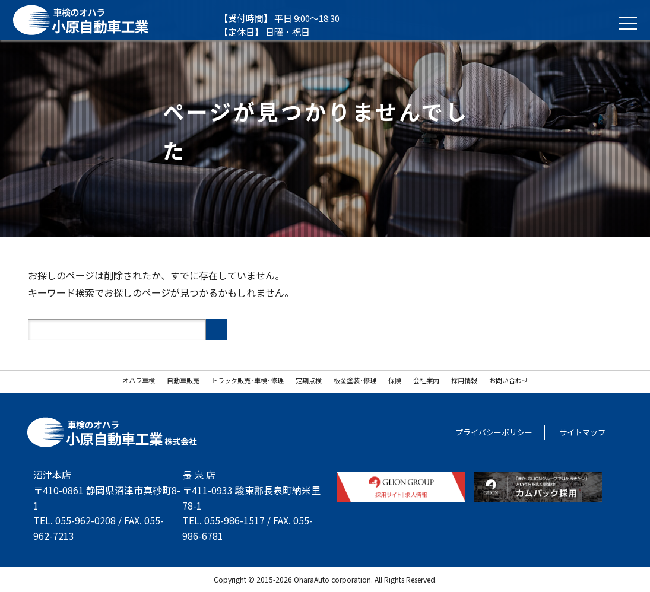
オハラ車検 (138, 380)
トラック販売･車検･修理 (247, 380)
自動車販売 (183, 380)
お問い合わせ (508, 380)
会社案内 (426, 380)
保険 (394, 380)
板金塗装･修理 (355, 380)
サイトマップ (582, 432)
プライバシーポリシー (493, 432)
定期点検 (309, 380)
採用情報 (464, 380)
